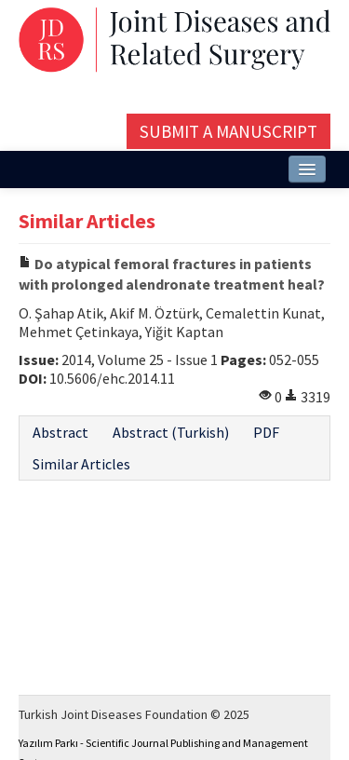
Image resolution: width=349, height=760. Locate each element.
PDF (266, 432)
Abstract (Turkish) (171, 432)
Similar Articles (81, 464)
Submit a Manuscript (228, 131)
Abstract (60, 432)
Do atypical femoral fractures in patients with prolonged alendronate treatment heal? (172, 273)
